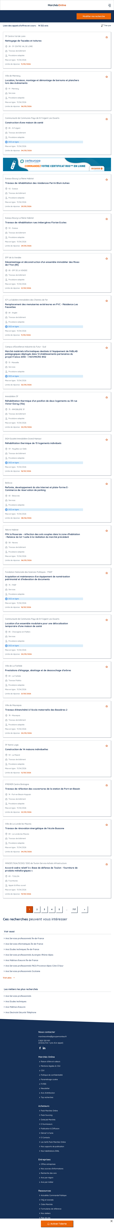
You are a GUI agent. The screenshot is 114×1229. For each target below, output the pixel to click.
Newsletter (44, 1088)
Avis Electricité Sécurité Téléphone (19, 1012)
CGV (41, 1070)
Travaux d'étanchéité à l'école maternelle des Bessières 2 (36, 709)
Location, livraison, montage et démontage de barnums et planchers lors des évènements (42, 82)
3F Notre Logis (12, 745)
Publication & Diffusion (48, 1128)
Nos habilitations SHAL (48, 1151)
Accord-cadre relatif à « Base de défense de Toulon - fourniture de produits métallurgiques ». (41, 869)
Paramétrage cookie (48, 1079)
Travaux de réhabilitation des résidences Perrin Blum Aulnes (37, 183)
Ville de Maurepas (13, 705)
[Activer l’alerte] (57, 1224)
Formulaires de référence (49, 1209)
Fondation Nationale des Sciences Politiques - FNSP (28, 572)
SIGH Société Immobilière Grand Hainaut (23, 438)
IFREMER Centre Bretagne (17, 784)
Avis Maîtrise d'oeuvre (14, 1007)
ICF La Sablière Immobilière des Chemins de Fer (26, 300)
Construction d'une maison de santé (24, 122)
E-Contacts (44, 1137)
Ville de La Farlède (13, 666)
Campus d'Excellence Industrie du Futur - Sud (25, 346)
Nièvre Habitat (11, 529)
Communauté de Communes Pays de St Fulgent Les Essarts (32, 118)
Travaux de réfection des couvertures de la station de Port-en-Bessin (42, 788)
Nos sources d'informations (50, 1169)
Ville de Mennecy (12, 76)
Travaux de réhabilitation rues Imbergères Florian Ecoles (35, 222)
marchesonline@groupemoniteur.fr (52, 1037)
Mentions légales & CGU (49, 1066)
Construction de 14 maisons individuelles (26, 749)
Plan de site (44, 1218)
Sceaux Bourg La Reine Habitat (19, 178)
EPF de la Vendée (13, 257)
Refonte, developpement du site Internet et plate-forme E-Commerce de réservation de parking (36, 489)
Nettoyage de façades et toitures (23, 40)
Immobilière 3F (11, 396)
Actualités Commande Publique (52, 1195)
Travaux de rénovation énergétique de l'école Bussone (34, 828)
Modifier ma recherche (94, 16)
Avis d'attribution (46, 1093)
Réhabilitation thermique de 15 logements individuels (33, 443)
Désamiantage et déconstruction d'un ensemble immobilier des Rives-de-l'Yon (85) (42, 263)
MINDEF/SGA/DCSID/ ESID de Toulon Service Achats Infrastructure (36, 863)
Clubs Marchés (45, 1204)
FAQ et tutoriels (46, 1200)
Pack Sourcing (45, 1115)
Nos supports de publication (51, 1146)
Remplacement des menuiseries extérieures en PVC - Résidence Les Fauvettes (41, 306)
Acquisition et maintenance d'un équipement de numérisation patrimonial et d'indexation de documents (37, 578)
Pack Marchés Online (48, 1110)
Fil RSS (42, 1084)
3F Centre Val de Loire (15, 36)
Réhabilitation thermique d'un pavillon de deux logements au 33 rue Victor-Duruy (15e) (41, 402)
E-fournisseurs (45, 1124)
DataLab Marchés (46, 1119)
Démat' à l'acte (45, 1133)
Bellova (8, 483)
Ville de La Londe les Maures (18, 824)
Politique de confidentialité (50, 1075)
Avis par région (45, 1178)
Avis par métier (45, 1182)
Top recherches (45, 1097)
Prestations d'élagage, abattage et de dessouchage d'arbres (38, 670)
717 (74, 909)
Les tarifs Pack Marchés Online (52, 1142)
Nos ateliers (44, 1213)
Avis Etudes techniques (14, 1001)
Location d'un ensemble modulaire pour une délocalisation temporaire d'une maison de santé (36, 625)
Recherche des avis (47, 1173)
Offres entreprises (47, 1164)
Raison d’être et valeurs (49, 1061)
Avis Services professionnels (17, 996)
